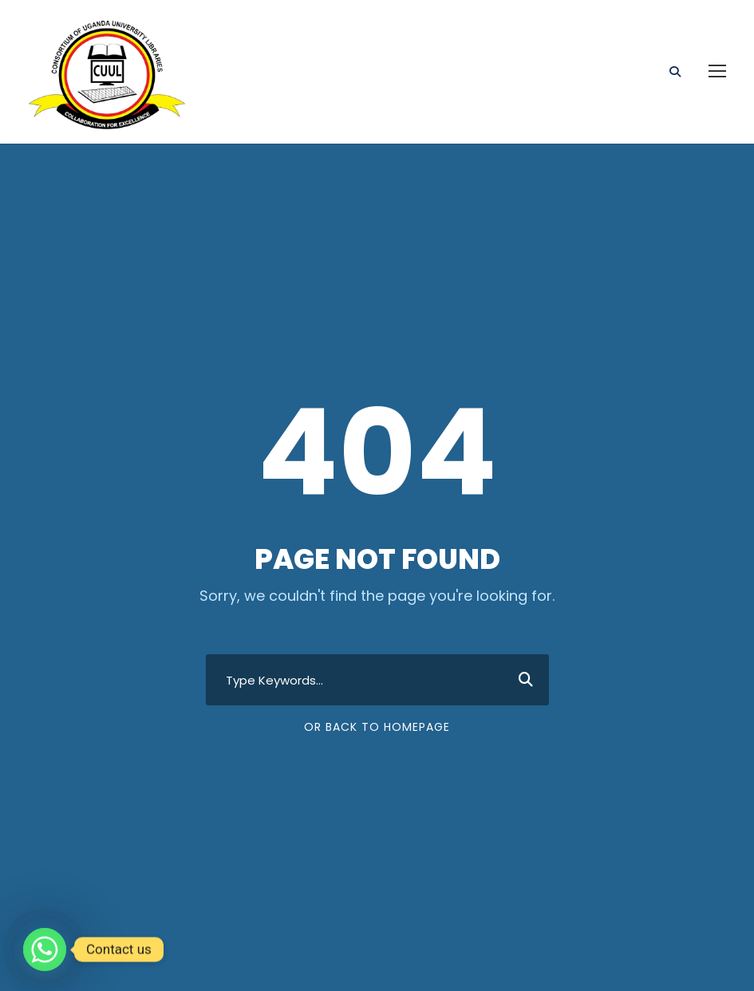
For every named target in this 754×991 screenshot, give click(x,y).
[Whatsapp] (44, 949)
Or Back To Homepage (377, 727)
